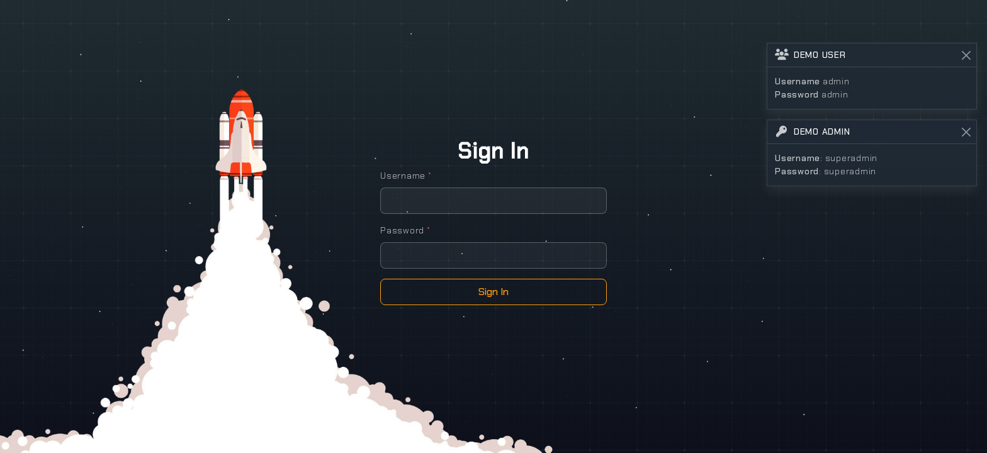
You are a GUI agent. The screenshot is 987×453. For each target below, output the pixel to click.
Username (406, 175)
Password (405, 230)
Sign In (493, 291)
